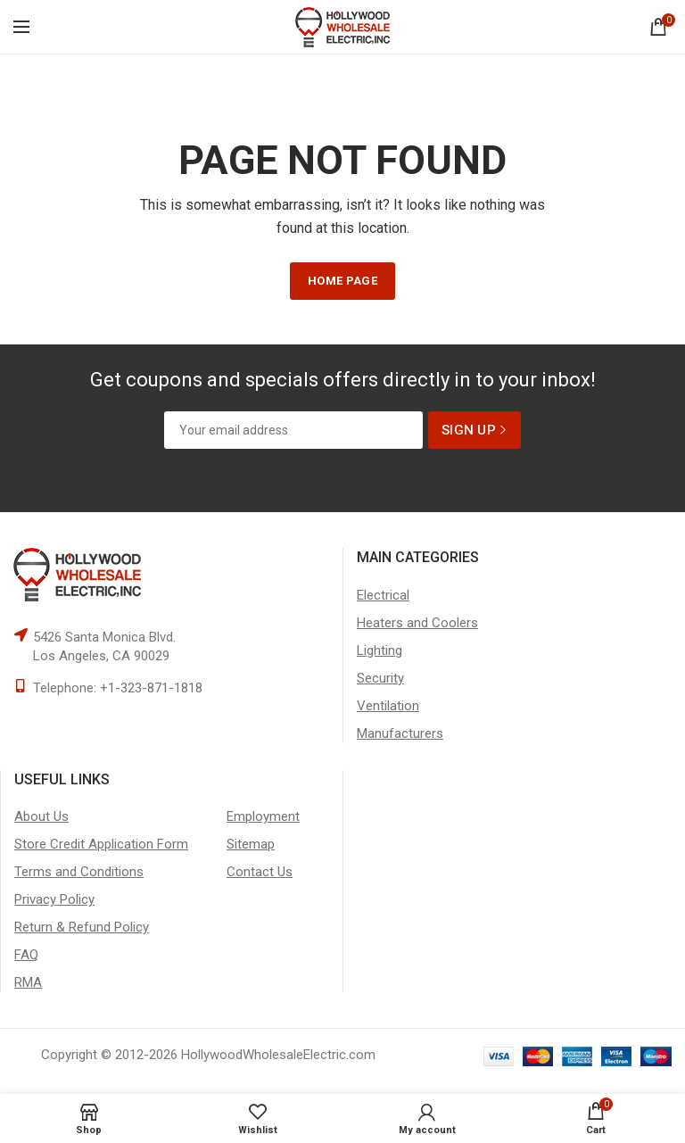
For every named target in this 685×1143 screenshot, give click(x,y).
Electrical (383, 595)
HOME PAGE (342, 280)
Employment (263, 816)
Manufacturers (400, 733)
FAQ (26, 955)
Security (380, 678)
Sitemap (251, 844)
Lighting (379, 650)
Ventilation (388, 706)
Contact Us (260, 872)
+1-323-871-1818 (151, 688)
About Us (41, 816)
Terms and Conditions (79, 872)
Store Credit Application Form (101, 844)
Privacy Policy (54, 899)
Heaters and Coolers (417, 623)
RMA (28, 982)
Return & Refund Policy (81, 927)
